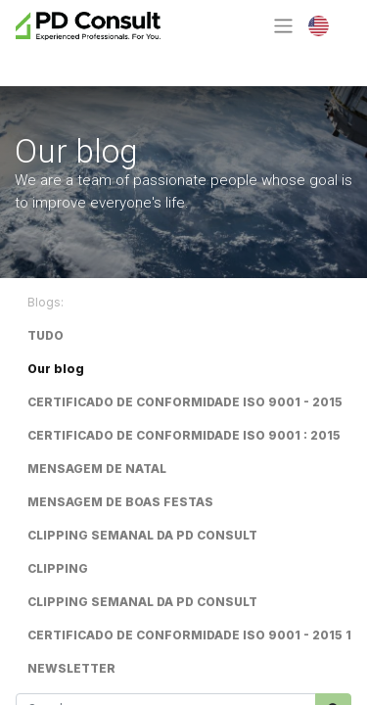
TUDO (45, 335)
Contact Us (86, 61)
